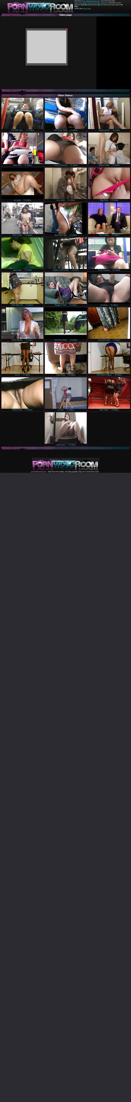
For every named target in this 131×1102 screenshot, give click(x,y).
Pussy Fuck (87, 8)
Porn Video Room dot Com (91, 1)
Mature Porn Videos (93, 3)
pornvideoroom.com (38, 472)
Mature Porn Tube (80, 3)
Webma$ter (95, 472)
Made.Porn (104, 3)
